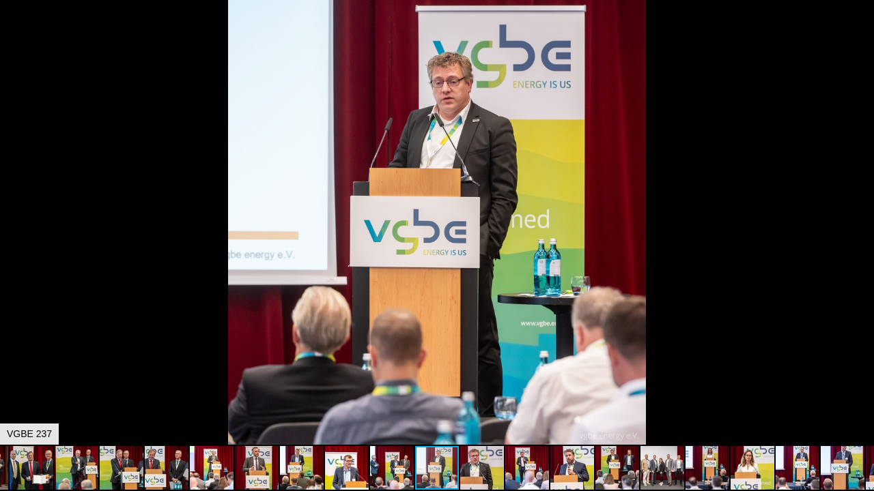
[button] (862, 35)
